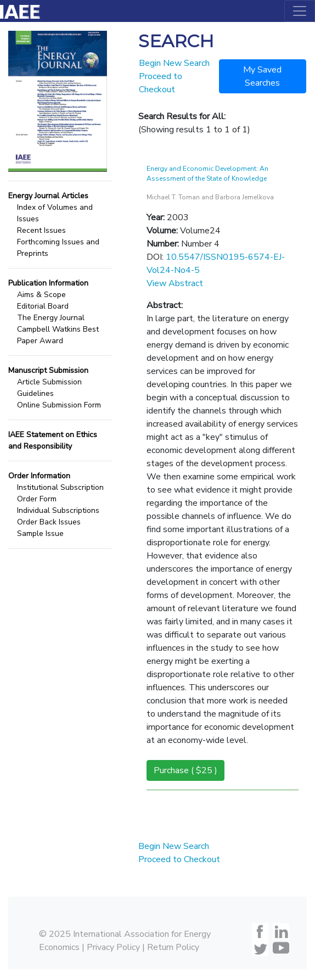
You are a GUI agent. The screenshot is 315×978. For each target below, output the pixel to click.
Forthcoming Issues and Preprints (58, 248)
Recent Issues (41, 230)
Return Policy (173, 947)
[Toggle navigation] (299, 11)
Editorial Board (43, 306)
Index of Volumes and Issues (55, 213)
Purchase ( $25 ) (185, 770)
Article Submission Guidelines (49, 388)
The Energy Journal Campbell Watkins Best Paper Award (58, 329)
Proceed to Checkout (179, 859)
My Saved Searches (262, 76)
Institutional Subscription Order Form (60, 493)
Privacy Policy (113, 947)
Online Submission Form (59, 405)
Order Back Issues (49, 522)
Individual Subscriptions (58, 510)
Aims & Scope (41, 294)
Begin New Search (174, 63)
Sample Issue (40, 533)
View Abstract (175, 283)
